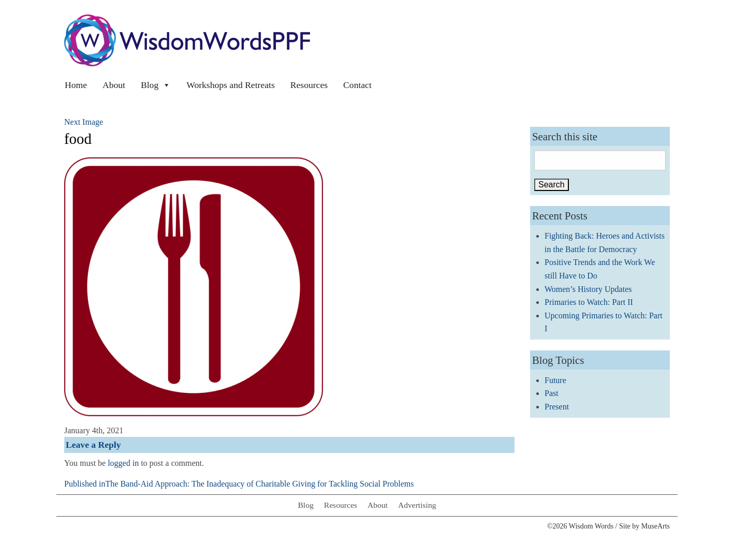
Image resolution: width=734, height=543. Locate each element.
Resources (309, 85)
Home (76, 85)
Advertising (417, 505)
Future (555, 380)
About (113, 85)
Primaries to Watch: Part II (589, 302)
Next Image (83, 122)
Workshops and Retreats (230, 85)
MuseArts (655, 526)
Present (557, 406)
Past (552, 393)
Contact (357, 85)
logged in (123, 463)
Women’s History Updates (588, 289)
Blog (156, 85)
